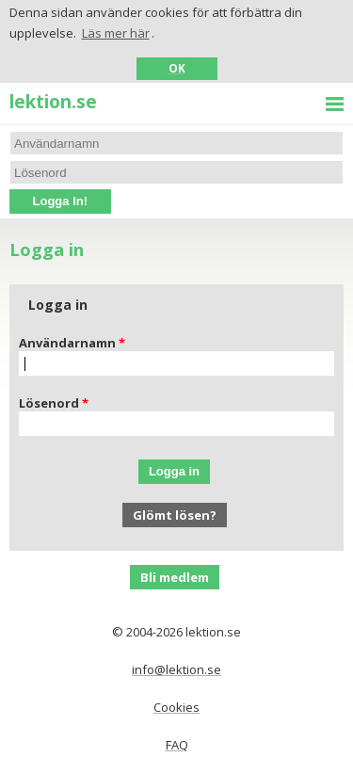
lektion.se (53, 101)
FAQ (177, 744)
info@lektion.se (176, 669)
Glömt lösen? (175, 515)
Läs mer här (116, 32)
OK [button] (176, 67)
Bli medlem (174, 577)
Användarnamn (67, 342)
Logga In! (60, 201)
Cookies (176, 707)
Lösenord (49, 403)
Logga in (174, 471)
